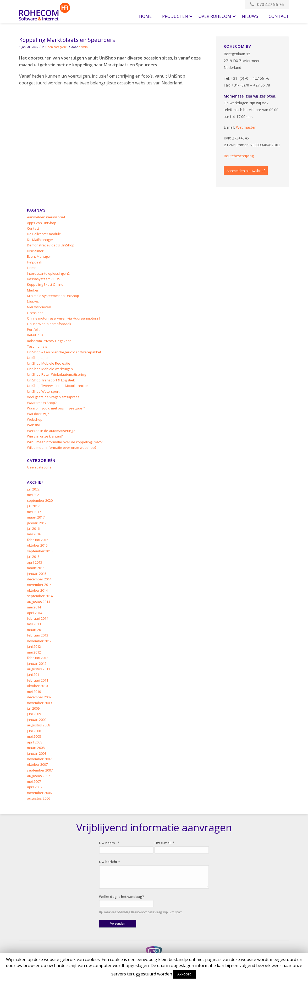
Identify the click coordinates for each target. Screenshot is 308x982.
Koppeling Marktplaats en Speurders (67, 40)
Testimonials (37, 346)
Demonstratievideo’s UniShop (50, 245)
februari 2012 (37, 657)
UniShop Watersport (43, 391)
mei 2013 (34, 624)
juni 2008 (34, 731)
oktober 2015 (37, 545)
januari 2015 (36, 573)
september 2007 (40, 770)
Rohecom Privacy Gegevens (49, 340)
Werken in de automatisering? (51, 430)
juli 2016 (33, 528)
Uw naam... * (109, 842)
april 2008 (34, 742)
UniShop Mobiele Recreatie (48, 363)
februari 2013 (37, 635)
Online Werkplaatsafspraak (49, 323)
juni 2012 (34, 646)
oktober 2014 (37, 590)
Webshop (34, 419)
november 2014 (39, 584)
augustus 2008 (38, 725)
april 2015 (34, 562)
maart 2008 (36, 747)
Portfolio (34, 329)
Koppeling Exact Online (45, 284)
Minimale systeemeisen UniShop (53, 295)
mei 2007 (34, 781)
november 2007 (39, 759)
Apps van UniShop (41, 222)
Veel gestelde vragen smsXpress (53, 397)
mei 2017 (34, 511)
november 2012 (39, 641)
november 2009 (39, 702)
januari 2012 (36, 663)
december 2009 (39, 697)
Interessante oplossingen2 (48, 273)
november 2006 (39, 792)
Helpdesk (34, 262)
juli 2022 (33, 489)
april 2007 (34, 787)
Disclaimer (35, 251)
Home (31, 267)
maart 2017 (36, 517)
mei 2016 (34, 534)
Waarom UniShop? (42, 402)
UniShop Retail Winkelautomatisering (56, 374)
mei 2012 (34, 652)
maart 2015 (36, 567)
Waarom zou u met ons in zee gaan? (56, 408)
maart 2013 (36, 629)
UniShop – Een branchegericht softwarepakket (64, 352)
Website (33, 425)
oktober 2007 (37, 764)
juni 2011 (34, 674)
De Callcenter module (44, 233)
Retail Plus (35, 335)
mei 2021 (34, 494)
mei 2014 (34, 607)
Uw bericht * (109, 861)
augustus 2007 (38, 775)
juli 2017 (33, 506)
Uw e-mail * (164, 842)
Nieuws (33, 301)
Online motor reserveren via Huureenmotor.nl (63, 318)
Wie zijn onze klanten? (45, 436)
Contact (33, 228)
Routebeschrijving (239, 155)
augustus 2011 (38, 669)
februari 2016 (37, 539)
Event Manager (39, 256)
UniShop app (37, 357)
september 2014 (40, 595)
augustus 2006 (38, 798)
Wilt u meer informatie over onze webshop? (61, 447)
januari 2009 (36, 719)
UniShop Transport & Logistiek (51, 380)
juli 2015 (33, 556)
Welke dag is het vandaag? (121, 896)
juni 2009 (34, 713)
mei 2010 (34, 691)
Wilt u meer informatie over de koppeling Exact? (64, 442)
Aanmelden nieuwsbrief (246, 170)
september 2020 (40, 500)
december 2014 (39, 579)
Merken (33, 290)
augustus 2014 (38, 601)
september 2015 (40, 551)
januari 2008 (36, 753)
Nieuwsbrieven (39, 307)
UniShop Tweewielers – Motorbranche (57, 385)
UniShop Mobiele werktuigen (50, 368)
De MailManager (40, 239)
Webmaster (246, 127)
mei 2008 (34, 736)
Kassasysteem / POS (43, 279)
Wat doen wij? (38, 413)
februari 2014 (37, 618)
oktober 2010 (37, 685)
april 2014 (34, 613)
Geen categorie (56, 47)
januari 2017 (36, 523)
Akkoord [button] (184, 974)
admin (83, 47)
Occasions (35, 312)
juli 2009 (33, 708)
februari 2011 (37, 680)
